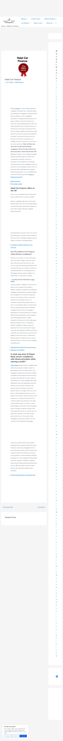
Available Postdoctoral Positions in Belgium (56, 377)
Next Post (42, 507)
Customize (8, 736)
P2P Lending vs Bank (16, 184)
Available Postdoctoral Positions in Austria (56, 137)
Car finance (10, 82)
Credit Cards (36, 19)
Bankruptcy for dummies (18, 350)
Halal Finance (19, 82)
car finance (17, 108)
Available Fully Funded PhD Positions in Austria (56, 257)
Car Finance (26, 23)
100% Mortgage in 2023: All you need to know (23, 347)
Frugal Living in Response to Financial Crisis (23, 475)
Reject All (15, 736)
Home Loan (38, 23)
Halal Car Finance (16, 181)
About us (50, 23)
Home (3, 26)
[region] (15, 732)
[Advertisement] (31, 8)
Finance (24, 19)
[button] (27, 19)
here (31, 421)
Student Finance (50, 19)
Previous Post (7, 507)
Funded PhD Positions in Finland (56, 617)
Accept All (23, 736)
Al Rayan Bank (14, 365)
